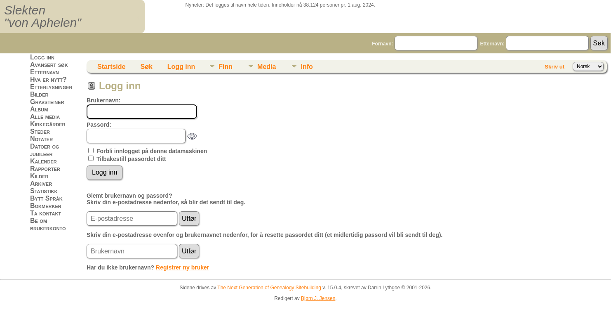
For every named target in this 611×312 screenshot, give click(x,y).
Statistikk (43, 190)
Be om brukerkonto (48, 224)
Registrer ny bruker (182, 267)
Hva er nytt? (48, 79)
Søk (146, 66)
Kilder (39, 176)
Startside (111, 66)
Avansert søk (49, 64)
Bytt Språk (46, 198)
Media (266, 66)
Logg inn (42, 57)
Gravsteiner (47, 101)
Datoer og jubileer (44, 150)
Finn (226, 66)
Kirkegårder (48, 124)
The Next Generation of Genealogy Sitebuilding (269, 288)
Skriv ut (554, 67)
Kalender (43, 161)
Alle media (45, 116)
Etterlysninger (51, 86)
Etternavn (44, 72)
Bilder (39, 94)
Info (307, 66)
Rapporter (45, 168)
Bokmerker (45, 205)
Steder (40, 131)
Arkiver (41, 183)
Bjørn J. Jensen (318, 298)
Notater (41, 138)
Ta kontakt (45, 213)
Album (39, 109)
